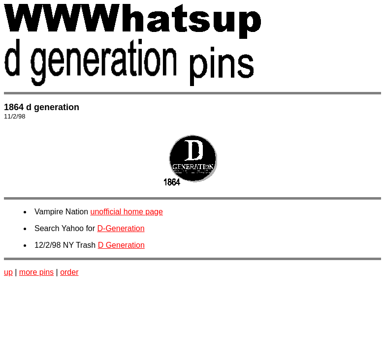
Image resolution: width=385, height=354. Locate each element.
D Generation (121, 245)
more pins (36, 272)
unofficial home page (127, 211)
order (69, 272)
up (8, 272)
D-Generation (121, 228)
